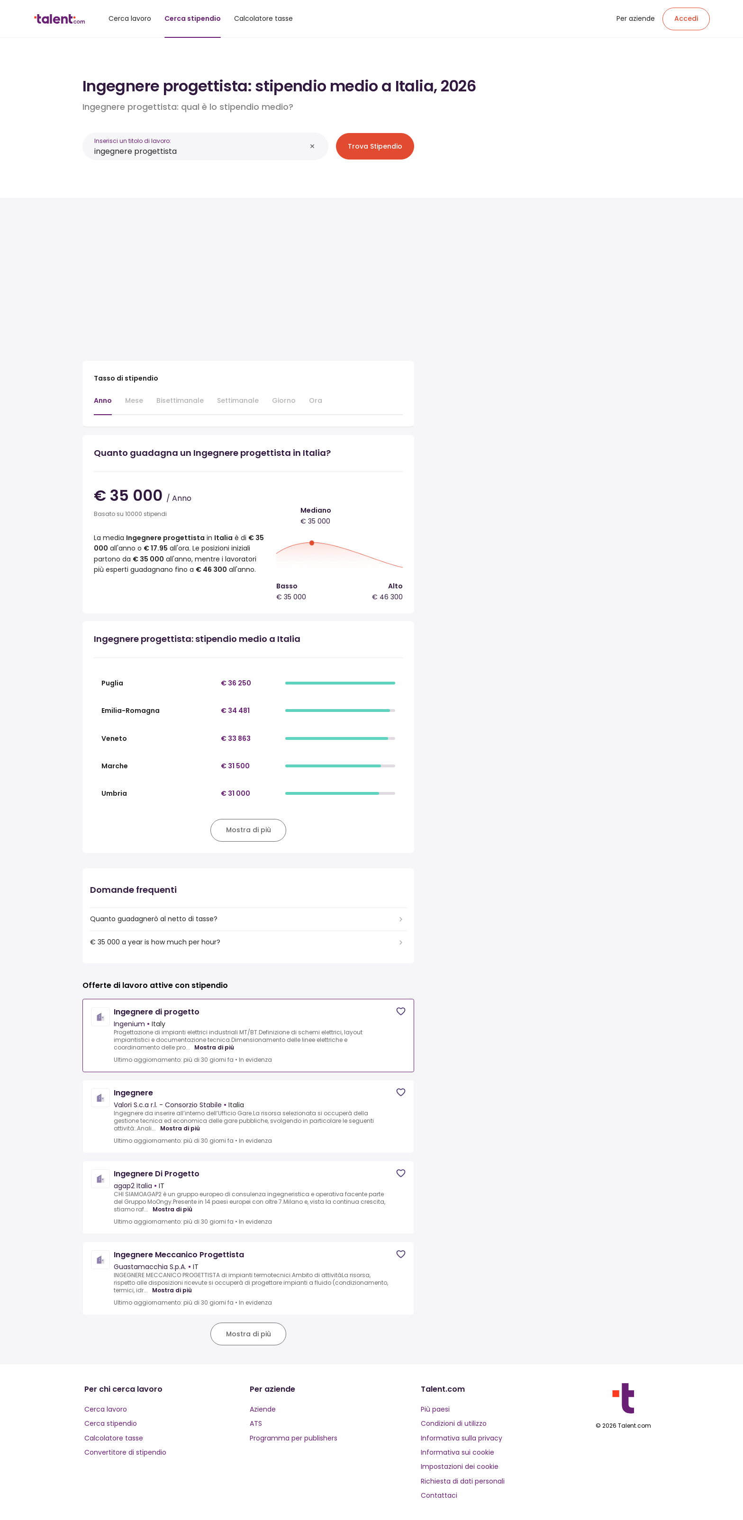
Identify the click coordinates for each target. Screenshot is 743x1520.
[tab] (103, 405)
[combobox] (200, 151)
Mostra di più (214, 1047)
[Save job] (401, 1011)
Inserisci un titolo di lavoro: (132, 141)
